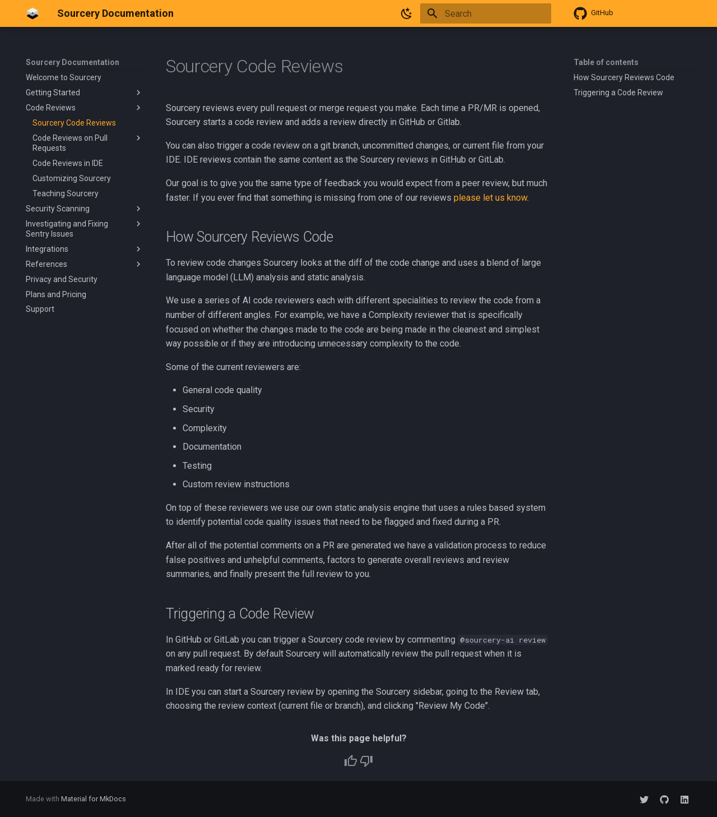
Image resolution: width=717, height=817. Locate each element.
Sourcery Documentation (72, 62)
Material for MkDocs (93, 799)
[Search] (485, 13)
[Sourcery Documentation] (32, 13)
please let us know (490, 197)
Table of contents (606, 62)
